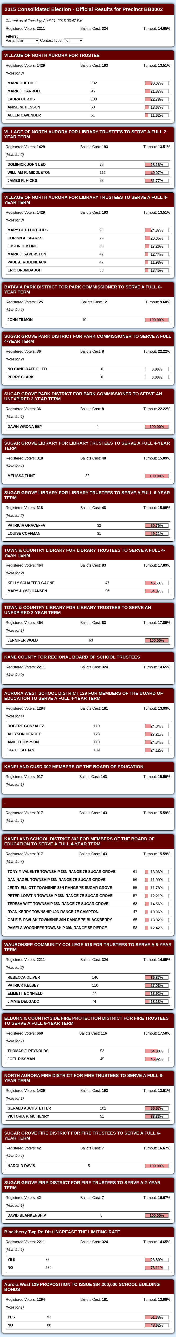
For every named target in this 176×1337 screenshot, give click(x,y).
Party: (10, 40)
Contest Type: (51, 40)
